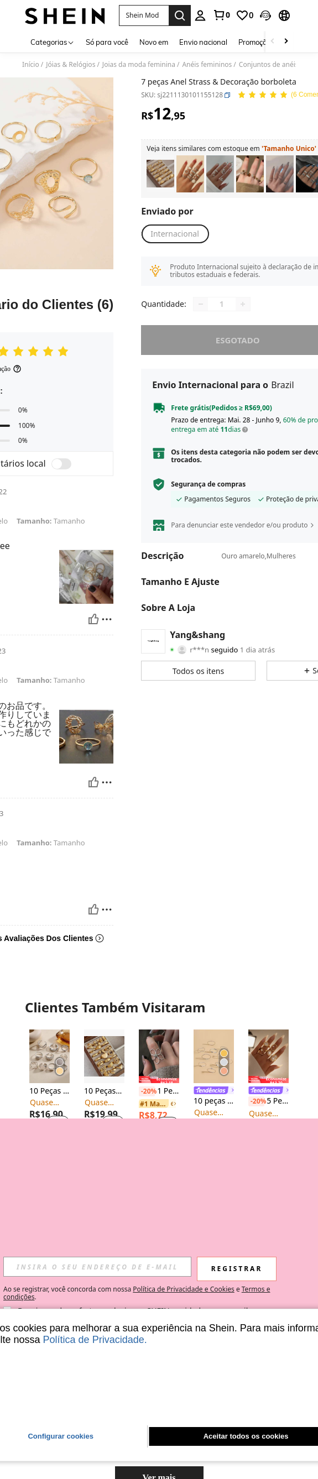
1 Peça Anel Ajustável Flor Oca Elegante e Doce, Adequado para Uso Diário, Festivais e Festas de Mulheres (159, 1091)
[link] (221, 15)
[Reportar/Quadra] (106, 619)
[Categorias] (52, 42)
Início (30, 65)
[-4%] (92, 1241)
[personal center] (200, 15)
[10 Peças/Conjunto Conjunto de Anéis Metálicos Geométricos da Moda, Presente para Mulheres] (104, 1056)
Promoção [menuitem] (254, 42)
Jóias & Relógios (70, 65)
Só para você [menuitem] (107, 42)
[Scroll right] (286, 42)
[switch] (61, 463)
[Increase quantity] (243, 304)
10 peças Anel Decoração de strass (214, 1101)
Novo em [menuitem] (153, 42)
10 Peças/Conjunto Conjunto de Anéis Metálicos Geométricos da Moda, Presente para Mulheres (104, 1091)
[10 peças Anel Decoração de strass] (214, 1056)
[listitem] (160, 173)
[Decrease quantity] (201, 304)
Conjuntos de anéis (269, 65)
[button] (144, 15)
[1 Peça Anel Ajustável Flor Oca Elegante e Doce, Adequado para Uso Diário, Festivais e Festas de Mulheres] (159, 1056)
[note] (159, 1079)
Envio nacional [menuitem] (203, 42)
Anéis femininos (207, 65)
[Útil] (93, 619)
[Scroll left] (273, 42)
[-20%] (147, 1091)
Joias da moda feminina (138, 65)
